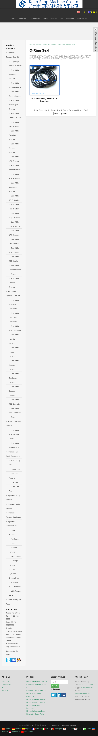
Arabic (87, 729)
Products (35, 18)
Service (54, 18)
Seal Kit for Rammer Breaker (14, 148)
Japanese (68, 729)
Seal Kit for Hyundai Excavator (14, 339)
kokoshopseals (87, 688)
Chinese (6, 729)
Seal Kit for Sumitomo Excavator (14, 378)
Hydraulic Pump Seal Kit (35, 699)
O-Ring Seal (70, 45)
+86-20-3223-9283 (85, 685)
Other (13, 417)
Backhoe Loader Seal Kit (36, 690)
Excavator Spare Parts (35, 714)
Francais (37, 729)
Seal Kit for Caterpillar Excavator (14, 317)
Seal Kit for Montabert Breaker (14, 187)
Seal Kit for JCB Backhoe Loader (14, 434)
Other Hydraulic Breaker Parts (14, 573)
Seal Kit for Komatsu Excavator (14, 304)
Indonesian (14, 732)
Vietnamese (27, 732)
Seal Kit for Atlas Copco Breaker (14, 105)
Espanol (27, 729)
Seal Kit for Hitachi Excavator (14, 352)
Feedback (70, 18)
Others (13, 274)
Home (13, 18)
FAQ (61, 18)
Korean (78, 729)
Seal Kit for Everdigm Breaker (14, 135)
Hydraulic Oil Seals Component (54, 45)
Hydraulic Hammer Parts (35, 711)
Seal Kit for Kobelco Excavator (14, 365)
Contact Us (82, 18)
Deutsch (17, 729)
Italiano (46, 729)
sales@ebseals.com (83, 693)
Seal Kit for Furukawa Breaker (14, 74)
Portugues (57, 729)
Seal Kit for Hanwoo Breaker (14, 283)
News (45, 18)
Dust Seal (14, 482)
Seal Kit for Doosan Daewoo (14, 391)
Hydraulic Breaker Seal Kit (36, 682)
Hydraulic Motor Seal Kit (35, 702)
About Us (23, 18)
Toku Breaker (16, 556)
